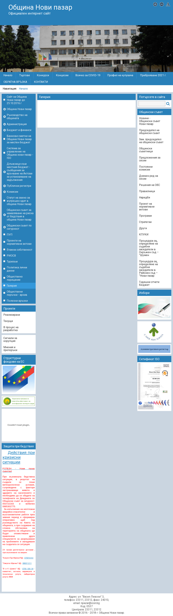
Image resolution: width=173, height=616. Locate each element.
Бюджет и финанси (19, 130)
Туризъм (12, 261)
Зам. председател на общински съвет (151, 141)
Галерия (12, 285)
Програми (145, 215)
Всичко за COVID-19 (87, 75)
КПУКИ (144, 234)
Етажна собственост (19, 249)
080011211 (27, 563)
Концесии (62, 75)
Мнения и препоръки (10, 349)
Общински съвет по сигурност (19, 227)
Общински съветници (146, 150)
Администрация (17, 124)
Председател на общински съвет (149, 132)
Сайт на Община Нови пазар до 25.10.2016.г (17, 100)
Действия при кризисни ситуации (19, 457)
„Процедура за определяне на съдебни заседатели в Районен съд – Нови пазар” (148, 268)
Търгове (24, 75)
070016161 (28, 558)
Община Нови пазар (19, 109)
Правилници (147, 191)
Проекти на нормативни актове (19, 242)
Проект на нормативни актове (146, 206)
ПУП (10, 234)
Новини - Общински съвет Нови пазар (149, 121)
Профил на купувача (120, 75)
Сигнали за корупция (10, 339)
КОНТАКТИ (41, 81)
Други (143, 228)
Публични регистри (19, 185)
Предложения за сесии (149, 159)
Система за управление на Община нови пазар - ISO (20, 153)
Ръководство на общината (17, 116)
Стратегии (145, 222)
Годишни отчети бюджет (149, 283)
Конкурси (43, 75)
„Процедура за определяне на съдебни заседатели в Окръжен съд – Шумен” (149, 248)
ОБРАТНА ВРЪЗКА (15, 81)
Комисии (12, 191)
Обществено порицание (15, 278)
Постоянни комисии (146, 168)
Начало (7, 75)
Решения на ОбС (149, 185)
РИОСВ (11, 255)
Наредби (144, 197)
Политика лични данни (17, 269)
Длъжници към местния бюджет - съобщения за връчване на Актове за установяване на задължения (19, 172)
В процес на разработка (10, 329)
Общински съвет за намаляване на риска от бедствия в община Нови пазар (20, 214)
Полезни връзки (17, 300)
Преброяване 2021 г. (153, 75)
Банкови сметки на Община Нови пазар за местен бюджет (19, 139)
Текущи (8, 321)
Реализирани (11, 314)
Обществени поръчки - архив (17, 293)
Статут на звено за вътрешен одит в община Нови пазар (19, 201)
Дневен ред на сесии (148, 177)
